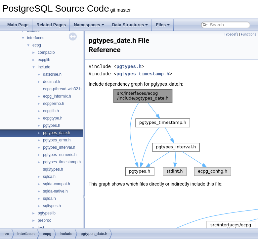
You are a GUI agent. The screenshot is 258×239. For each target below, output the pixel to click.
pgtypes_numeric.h (59, 154)
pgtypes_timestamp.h (62, 162)
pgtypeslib (47, 213)
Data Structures (130, 24)
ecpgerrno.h (53, 103)
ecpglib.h (51, 111)
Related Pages (51, 24)
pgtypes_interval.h (59, 147)
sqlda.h (49, 198)
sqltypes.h (52, 205)
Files (163, 24)
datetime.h (52, 74)
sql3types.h (53, 169)
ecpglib (44, 59)
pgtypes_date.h (56, 132)
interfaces (35, 38)
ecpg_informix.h (57, 96)
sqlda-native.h (55, 191)
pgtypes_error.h (56, 140)
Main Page (17, 24)
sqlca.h (49, 176)
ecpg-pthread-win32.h (62, 89)
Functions (248, 34)
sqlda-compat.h (56, 184)
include (44, 67)
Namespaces (89, 24)
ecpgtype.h (53, 118)
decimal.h (51, 81)
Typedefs (231, 34)
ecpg (36, 45)
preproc (44, 220)
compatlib (46, 52)
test (41, 227)
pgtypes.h (51, 125)
